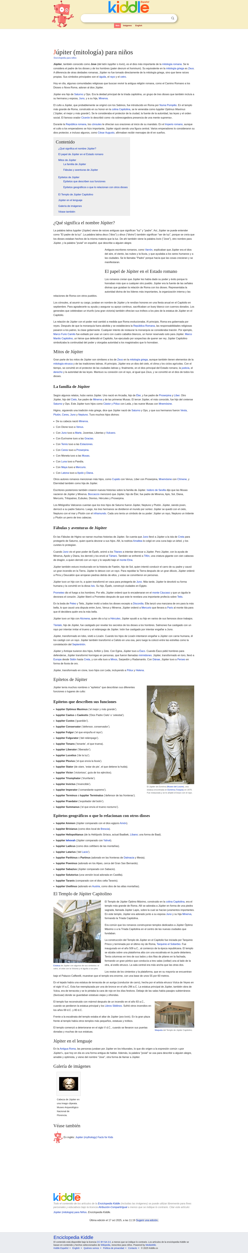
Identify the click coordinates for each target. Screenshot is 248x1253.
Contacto (132, 1248)
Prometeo (58, 592)
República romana (76, 124)
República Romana (144, 325)
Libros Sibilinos (113, 1005)
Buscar (173, 18)
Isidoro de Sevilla (156, 490)
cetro (123, 76)
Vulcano (110, 432)
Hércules (115, 618)
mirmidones (145, 655)
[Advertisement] (123, 38)
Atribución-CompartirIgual (113, 1207)
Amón (123, 823)
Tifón (146, 556)
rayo (112, 76)
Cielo (74, 399)
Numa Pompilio (168, 105)
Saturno (78, 94)
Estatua (56, 965)
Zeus (191, 68)
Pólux (130, 670)
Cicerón (85, 117)
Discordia (138, 603)
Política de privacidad (113, 1248)
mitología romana (172, 64)
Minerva (103, 98)
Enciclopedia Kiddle (109, 1203)
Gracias (88, 438)
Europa (57, 659)
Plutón (57, 414)
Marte (78, 432)
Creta (181, 536)
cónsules (97, 124)
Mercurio (81, 467)
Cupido (116, 479)
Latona (65, 473)
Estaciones (86, 444)
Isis (93, 586)
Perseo (181, 659)
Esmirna (171, 790)
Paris (170, 607)
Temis (64, 444)
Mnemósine (165, 403)
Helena (140, 670)
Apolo (80, 473)
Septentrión (78, 644)
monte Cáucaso (161, 592)
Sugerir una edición (147, 1220)
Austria (96, 886)
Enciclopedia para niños (65, 57)
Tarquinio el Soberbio (168, 944)
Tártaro (113, 556)
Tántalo (57, 625)
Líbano (134, 834)
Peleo (73, 603)
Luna (64, 461)
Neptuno (83, 414)
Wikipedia (105, 1245)
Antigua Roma (68, 1048)
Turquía (179, 790)
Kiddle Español (61, 1248)
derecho (58, 372)
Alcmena (85, 618)
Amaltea (137, 541)
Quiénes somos (91, 1248)
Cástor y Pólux (111, 403)
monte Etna (126, 560)
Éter (138, 395)
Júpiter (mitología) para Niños (70, 1212)
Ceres (65, 414)
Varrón (148, 249)
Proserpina (165, 395)
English (138, 25)
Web (117, 25)
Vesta (183, 410)
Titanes (118, 551)
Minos (114, 659)
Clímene (182, 479)
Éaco (142, 651)
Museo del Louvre (175, 786)
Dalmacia (129, 857)
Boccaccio (93, 494)
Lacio (85, 852)
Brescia (105, 829)
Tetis (180, 596)
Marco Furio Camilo (64, 334)
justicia (185, 368)
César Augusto (106, 132)
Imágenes (127, 25)
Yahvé (106, 840)
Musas (85, 455)
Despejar (166, 18)
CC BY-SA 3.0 (104, 1242)
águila (102, 76)
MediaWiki (151, 1245)
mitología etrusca (63, 363)
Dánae (156, 659)
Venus (79, 427)
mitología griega (175, 68)
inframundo (99, 513)
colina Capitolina (121, 109)
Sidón (73, 659)
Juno (81, 98)
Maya (64, 467)
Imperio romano (174, 124)
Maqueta (159, 1030)
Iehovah (70, 840)
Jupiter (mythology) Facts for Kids (94, 1137)
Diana (89, 473)
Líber (177, 395)
